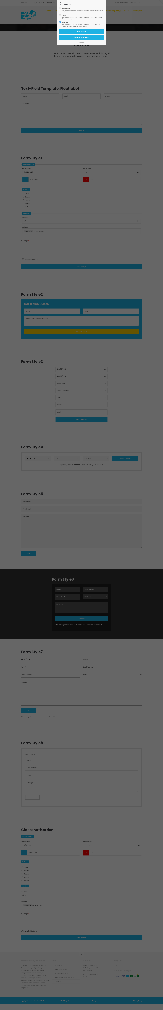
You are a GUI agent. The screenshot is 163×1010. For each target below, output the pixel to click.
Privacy (81, 42)
